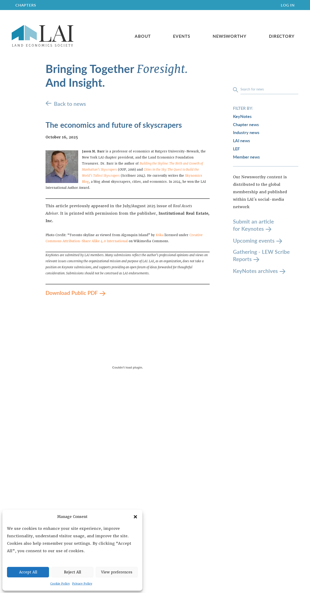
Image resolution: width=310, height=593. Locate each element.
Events (181, 36)
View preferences (116, 572)
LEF (236, 149)
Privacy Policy (82, 584)
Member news (246, 157)
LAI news (241, 140)
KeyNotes (242, 116)
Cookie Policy (60, 584)
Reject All (72, 572)
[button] (135, 516)
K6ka (160, 235)
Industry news (246, 132)
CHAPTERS (25, 5)
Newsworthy (230, 36)
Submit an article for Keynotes (253, 225)
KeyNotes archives (255, 270)
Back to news (70, 103)
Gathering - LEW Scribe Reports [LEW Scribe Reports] (261, 255)
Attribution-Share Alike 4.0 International (95, 241)
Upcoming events (254, 240)
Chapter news (246, 124)
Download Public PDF (72, 292)
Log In (288, 5)
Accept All (28, 572)
